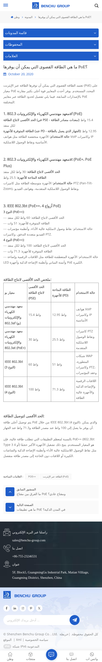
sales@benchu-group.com (29, 540)
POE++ (32, 476)
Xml (19, 640)
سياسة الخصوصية (36, 640)
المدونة (28, 17)
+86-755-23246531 (24, 556)
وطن (15, 17)
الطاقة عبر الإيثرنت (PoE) (55, 476)
